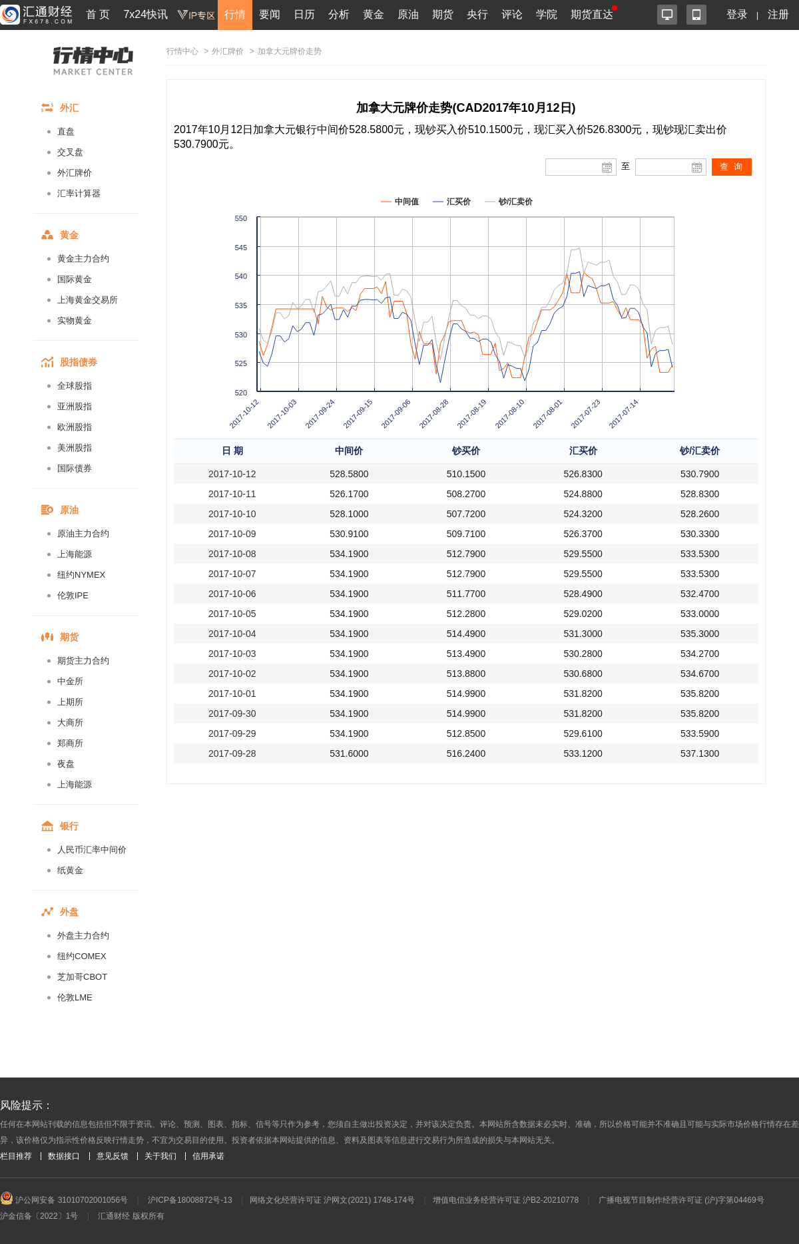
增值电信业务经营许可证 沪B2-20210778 (506, 1200)
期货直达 (592, 14)
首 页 (98, 14)
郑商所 (70, 743)
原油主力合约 (83, 533)
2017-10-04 (232, 633)
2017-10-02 (232, 673)
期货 (442, 14)
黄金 (373, 14)
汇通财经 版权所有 (131, 1216)
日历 (304, 14)
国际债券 (74, 468)
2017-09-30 (232, 713)
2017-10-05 (232, 613)
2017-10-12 (232, 474)
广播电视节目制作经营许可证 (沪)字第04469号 (681, 1200)
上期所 (70, 702)
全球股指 (74, 386)
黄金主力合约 (83, 259)
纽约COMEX (82, 956)
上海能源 (74, 554)
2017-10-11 (232, 494)
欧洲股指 (74, 427)
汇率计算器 (79, 193)
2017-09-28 (232, 753)
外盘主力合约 (83, 935)
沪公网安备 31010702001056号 (64, 1200)
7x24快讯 (145, 14)
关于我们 (160, 1156)
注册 (778, 14)
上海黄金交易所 (87, 300)
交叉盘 (70, 152)
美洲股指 (74, 448)
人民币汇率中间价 (92, 850)
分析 (339, 14)
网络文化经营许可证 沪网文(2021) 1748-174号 (332, 1200)
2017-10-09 (232, 533)
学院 (546, 14)
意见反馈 (113, 1156)
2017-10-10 (232, 514)
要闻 (269, 14)
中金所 (70, 681)
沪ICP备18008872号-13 (190, 1200)
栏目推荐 (16, 1156)
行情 (235, 14)
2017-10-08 (232, 553)
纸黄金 (70, 870)
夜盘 (66, 764)
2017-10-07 (232, 573)
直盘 (66, 131)
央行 (477, 14)
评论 (512, 14)
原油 (408, 14)
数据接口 (64, 1156)
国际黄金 (74, 279)
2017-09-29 (232, 733)
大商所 (70, 722)
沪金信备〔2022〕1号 (39, 1216)
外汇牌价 (74, 173)
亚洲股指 (74, 406)
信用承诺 (208, 1156)
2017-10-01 (232, 693)
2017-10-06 (232, 593)
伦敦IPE (73, 595)
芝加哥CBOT (82, 977)
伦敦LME (75, 997)
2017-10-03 (232, 653)
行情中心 (182, 51)
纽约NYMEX (81, 575)
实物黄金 (74, 320)
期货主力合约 (83, 661)
